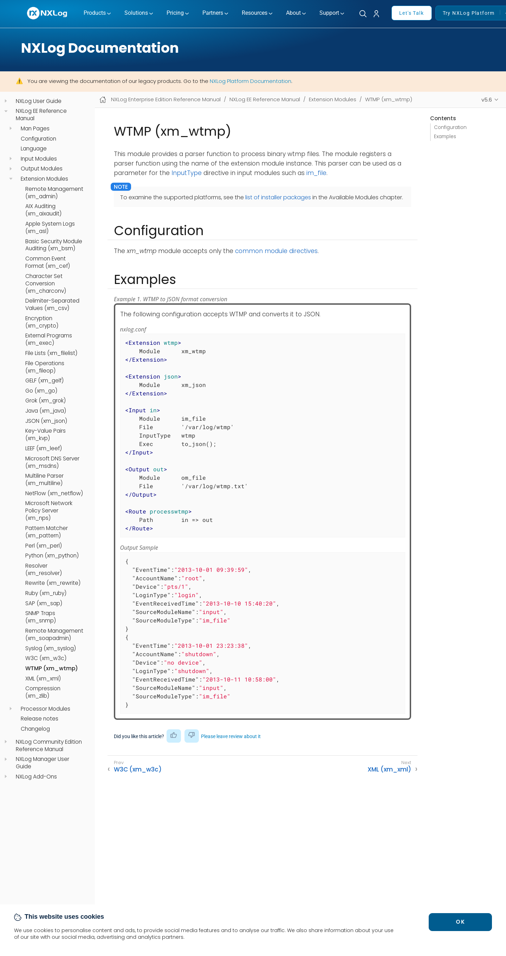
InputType (186, 173)
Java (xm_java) (45, 410)
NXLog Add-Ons (36, 776)
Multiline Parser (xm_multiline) (44, 479)
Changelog (35, 728)
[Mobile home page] (103, 100)
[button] (379, 13)
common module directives (276, 251)
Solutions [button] (136, 12)
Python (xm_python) (52, 555)
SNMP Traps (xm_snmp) (40, 617)
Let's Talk (411, 13)
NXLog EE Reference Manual (41, 115)
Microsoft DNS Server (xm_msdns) (52, 462)
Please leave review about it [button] (231, 736)
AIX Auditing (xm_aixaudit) (43, 210)
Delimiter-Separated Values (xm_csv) (52, 304)
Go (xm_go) (41, 390)
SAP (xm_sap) (43, 603)
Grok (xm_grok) (45, 400)
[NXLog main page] (47, 13)
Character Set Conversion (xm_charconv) (45, 284)
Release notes (39, 718)
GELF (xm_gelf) (44, 380)
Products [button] (95, 12)
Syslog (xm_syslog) (50, 648)
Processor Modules (45, 708)
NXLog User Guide (38, 101)
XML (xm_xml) (43, 678)
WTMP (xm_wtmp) (51, 668)
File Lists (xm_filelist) (51, 353)
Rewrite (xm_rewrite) (52, 583)
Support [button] (329, 12)
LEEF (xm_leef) (43, 448)
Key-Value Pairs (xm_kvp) (45, 434)
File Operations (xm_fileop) (44, 367)
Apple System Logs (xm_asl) (50, 227)
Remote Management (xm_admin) (54, 193)
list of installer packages (278, 197)
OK (460, 921)
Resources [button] (254, 12)
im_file (316, 173)
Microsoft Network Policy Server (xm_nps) (48, 511)
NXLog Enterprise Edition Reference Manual (166, 99)
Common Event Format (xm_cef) (47, 262)
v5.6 (486, 99)
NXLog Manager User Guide (42, 763)
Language (34, 148)
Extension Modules (44, 178)
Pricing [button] (175, 12)
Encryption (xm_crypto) (41, 322)
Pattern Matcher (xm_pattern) (46, 532)
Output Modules (42, 168)
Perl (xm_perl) (43, 545)
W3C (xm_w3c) (45, 658)
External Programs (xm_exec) (48, 339)
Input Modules (39, 158)
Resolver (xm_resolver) (43, 569)
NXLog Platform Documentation (250, 81)
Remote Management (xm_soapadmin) (54, 634)
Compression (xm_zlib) (42, 692)
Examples (445, 136)
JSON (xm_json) (46, 421)
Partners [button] (212, 12)
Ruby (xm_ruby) (45, 593)
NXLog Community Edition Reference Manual (49, 745)
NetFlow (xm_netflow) (54, 493)
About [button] (293, 12)
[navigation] (5, 101)
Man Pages (35, 128)
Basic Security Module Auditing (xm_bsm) (53, 245)
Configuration (38, 138)
